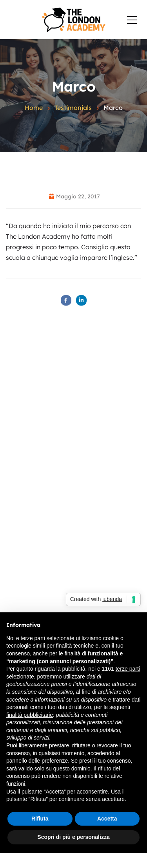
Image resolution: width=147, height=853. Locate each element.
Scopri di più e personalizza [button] (73, 837)
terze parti (128, 669)
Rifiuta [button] (40, 818)
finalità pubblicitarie (29, 715)
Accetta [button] (107, 818)
